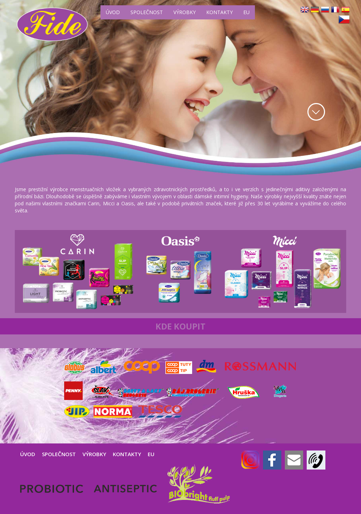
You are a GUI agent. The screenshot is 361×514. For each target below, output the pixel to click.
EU (246, 12)
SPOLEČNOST (146, 12)
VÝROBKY (184, 12)
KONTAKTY (219, 12)
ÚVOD (113, 12)
